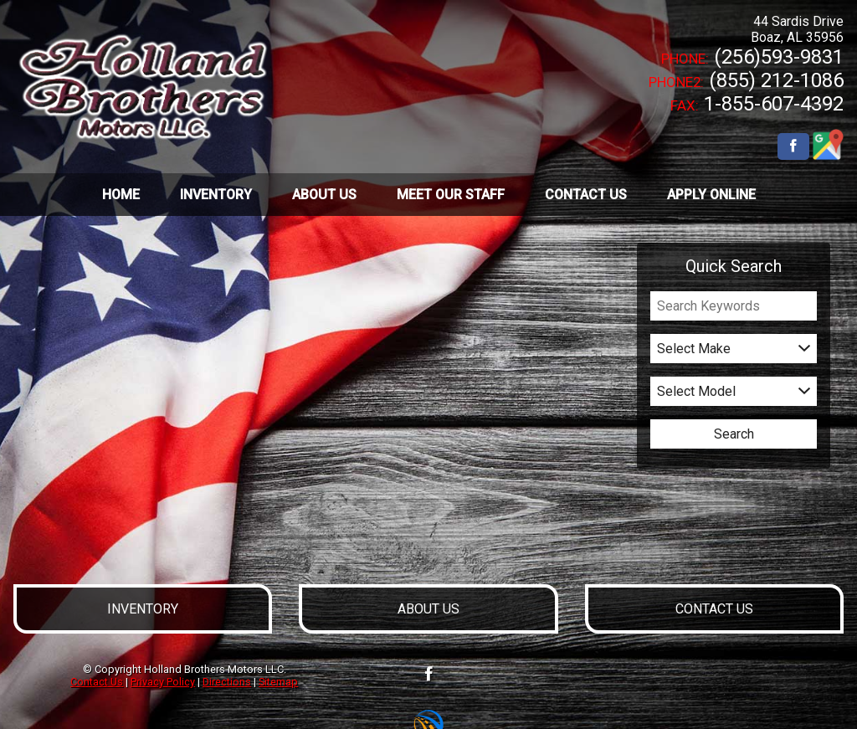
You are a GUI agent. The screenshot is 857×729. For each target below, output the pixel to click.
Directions (227, 681)
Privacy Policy (163, 681)
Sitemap (278, 681)
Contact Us (96, 681)
